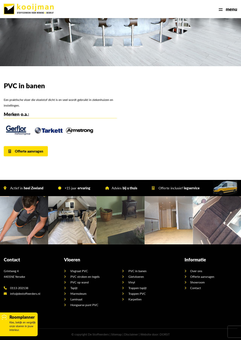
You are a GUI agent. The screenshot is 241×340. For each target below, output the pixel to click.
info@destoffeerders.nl (22, 293)
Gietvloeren (136, 276)
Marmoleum (78, 293)
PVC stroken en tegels (85, 276)
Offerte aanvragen (25, 151)
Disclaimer (131, 334)
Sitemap (116, 334)
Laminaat (76, 299)
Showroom (197, 282)
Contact (195, 288)
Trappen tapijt (137, 288)
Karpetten (135, 299)
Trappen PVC (137, 293)
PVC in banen (137, 271)
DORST (165, 334)
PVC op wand (79, 282)
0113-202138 (16, 288)
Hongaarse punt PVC (84, 305)
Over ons (196, 271)
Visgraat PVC (79, 271)
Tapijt (74, 288)
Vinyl (131, 282)
